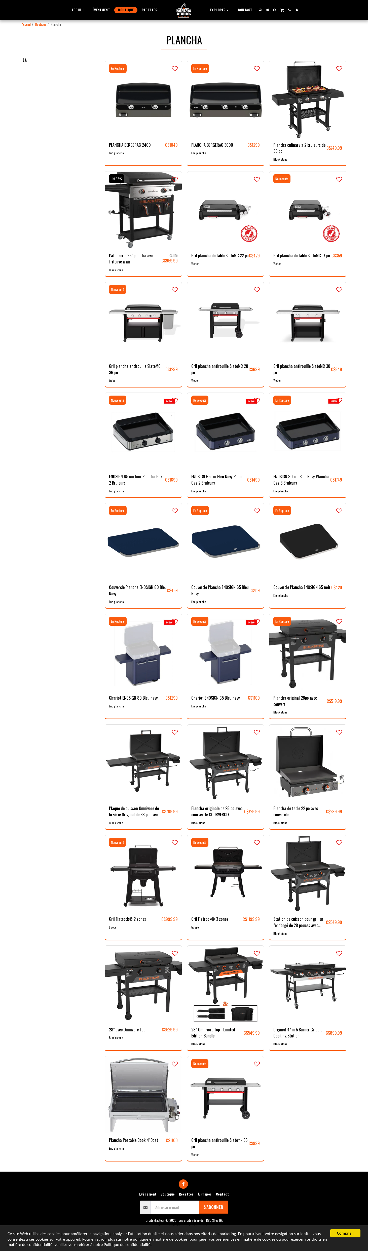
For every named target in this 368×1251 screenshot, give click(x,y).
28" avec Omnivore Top (127, 1043)
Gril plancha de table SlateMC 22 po (220, 269)
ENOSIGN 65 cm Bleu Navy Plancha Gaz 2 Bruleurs (218, 493)
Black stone (280, 173)
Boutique (40, 24)
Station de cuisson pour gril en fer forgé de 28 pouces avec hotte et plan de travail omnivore (298, 936)
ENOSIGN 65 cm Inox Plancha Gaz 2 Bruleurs (135, 493)
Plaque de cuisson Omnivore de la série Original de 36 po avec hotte (134, 825)
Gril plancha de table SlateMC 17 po (301, 269)
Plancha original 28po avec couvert (295, 714)
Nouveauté (281, 192)
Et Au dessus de (44, 112)
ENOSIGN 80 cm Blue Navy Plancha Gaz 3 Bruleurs (301, 493)
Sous (37, 85)
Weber (195, 277)
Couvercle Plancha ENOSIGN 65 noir (301, 601)
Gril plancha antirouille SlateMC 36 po (135, 383)
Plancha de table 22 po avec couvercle (295, 825)
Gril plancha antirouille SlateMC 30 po (301, 383)
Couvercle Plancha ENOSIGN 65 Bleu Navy (220, 604)
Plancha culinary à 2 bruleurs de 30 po (299, 161)
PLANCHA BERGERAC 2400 (130, 158)
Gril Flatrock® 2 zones (127, 933)
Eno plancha (116, 166)
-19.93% (116, 192)
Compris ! (345, 1233)
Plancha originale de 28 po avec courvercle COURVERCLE (216, 825)
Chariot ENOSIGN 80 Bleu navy (133, 711)
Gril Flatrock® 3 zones (209, 933)
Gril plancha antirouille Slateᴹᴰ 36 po (219, 1157)
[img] (143, 113)
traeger (113, 941)
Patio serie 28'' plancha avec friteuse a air (131, 272)
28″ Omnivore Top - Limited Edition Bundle (213, 1046)
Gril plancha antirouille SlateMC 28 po (219, 383)
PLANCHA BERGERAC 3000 (212, 158)
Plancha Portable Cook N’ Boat (133, 1154)
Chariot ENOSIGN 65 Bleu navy (215, 711)
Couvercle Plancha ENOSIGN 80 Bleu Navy (138, 604)
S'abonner (213, 1220)
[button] (220, 10)
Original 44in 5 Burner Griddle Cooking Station (297, 1046)
